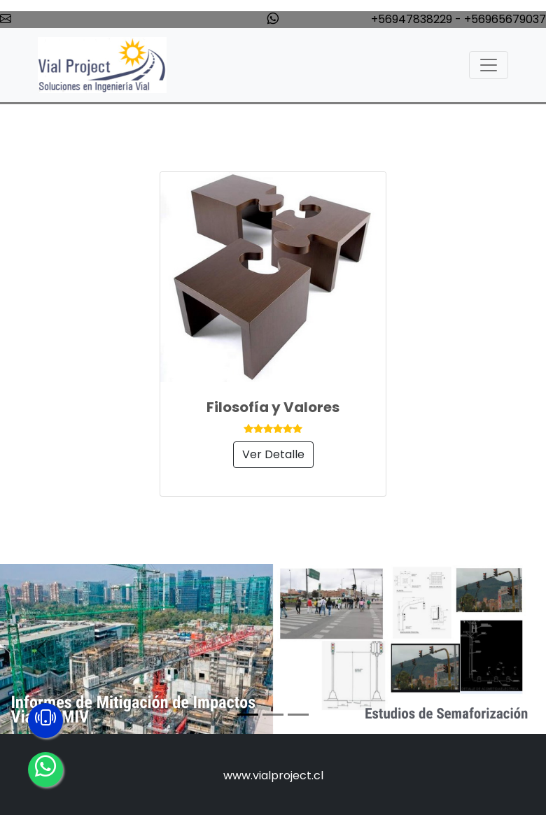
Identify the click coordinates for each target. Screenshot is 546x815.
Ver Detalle (273, 454)
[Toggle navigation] (488, 65)
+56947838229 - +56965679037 (458, 19)
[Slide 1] (247, 715)
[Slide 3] (298, 715)
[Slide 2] (273, 715)
